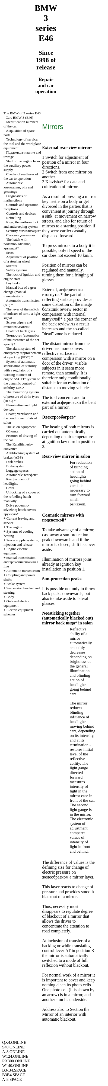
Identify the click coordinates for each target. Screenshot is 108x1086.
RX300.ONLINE (16, 1061)
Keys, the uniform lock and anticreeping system (21, 224)
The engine (14, 527)
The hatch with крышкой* (17, 243)
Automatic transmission (23, 571)
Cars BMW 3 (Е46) (19, 117)
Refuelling (13, 218)
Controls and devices (21, 213)
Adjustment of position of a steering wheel (21, 259)
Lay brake (13, 283)
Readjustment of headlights (16, 481)
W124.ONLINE (15, 1056)
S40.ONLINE (13, 1047)
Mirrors (11, 266)
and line (21, 562)
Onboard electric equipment (17, 603)
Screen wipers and (18, 324)
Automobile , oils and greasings (18, 187)
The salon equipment (21, 427)
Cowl (10, 488)
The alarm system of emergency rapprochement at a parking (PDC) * (22, 352)
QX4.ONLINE (14, 1042)
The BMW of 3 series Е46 (22, 113)
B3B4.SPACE (13, 1075)
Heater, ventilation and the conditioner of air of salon (21, 418)
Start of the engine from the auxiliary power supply (22, 165)
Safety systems (16, 270)
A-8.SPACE (12, 1079)
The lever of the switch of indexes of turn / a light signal (22, 313)
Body (10, 597)
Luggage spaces (17, 470)
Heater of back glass (20, 331)
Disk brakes (14, 462)
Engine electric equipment (16, 551)
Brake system (15, 466)
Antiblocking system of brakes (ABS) (21, 455)
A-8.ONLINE (13, 1052)
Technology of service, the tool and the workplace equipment (22, 143)
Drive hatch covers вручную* (20, 509)
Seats (10, 253)
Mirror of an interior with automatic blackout (64, 1016)
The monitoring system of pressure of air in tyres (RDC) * (21, 396)
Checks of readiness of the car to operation (21, 176)
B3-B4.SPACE (14, 1070)
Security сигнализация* (23, 231)
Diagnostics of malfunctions (15, 198)
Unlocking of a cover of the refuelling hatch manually (22, 496)
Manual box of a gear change (20, 291)
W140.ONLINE (15, 1065)
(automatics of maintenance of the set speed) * (21, 339)
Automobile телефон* (22, 475)
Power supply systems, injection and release (21, 542)
